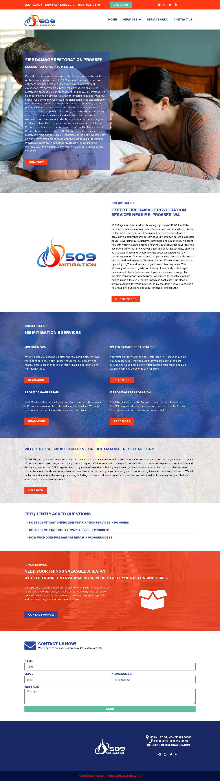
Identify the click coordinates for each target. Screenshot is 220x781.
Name (28, 661)
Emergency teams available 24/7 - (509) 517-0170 (62, 4)
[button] (110, 522)
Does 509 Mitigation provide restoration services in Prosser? (79, 522)
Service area (157, 19)
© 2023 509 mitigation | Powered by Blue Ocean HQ (110, 776)
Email (28, 673)
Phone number (122, 673)
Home (112, 19)
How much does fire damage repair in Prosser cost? (70, 537)
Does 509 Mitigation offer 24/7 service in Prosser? (69, 530)
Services (132, 19)
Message (31, 686)
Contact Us (183, 19)
